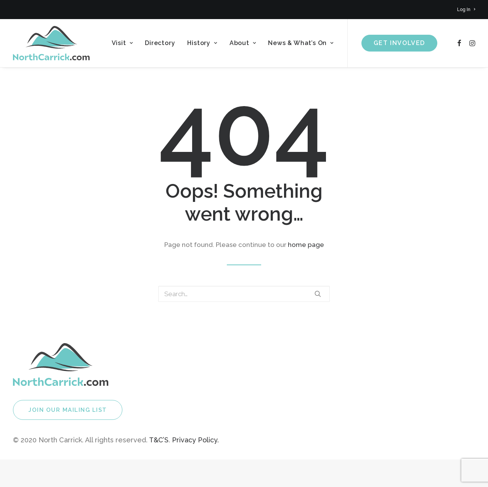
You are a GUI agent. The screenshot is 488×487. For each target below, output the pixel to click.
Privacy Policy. (195, 440)
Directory (160, 43)
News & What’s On (300, 43)
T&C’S (159, 440)
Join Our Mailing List (67, 409)
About (243, 43)
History (202, 43)
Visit (122, 43)
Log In (466, 9)
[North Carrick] (51, 43)
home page (306, 244)
